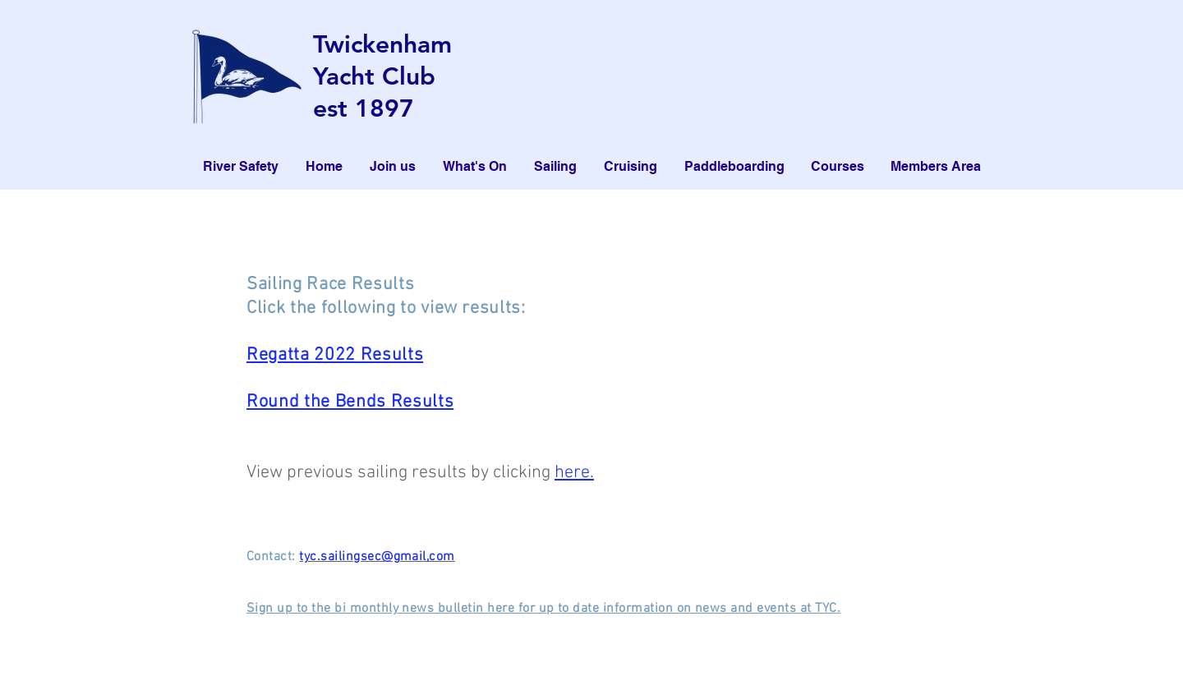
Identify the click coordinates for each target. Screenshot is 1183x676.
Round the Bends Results (349, 402)
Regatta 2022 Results (334, 355)
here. (574, 473)
